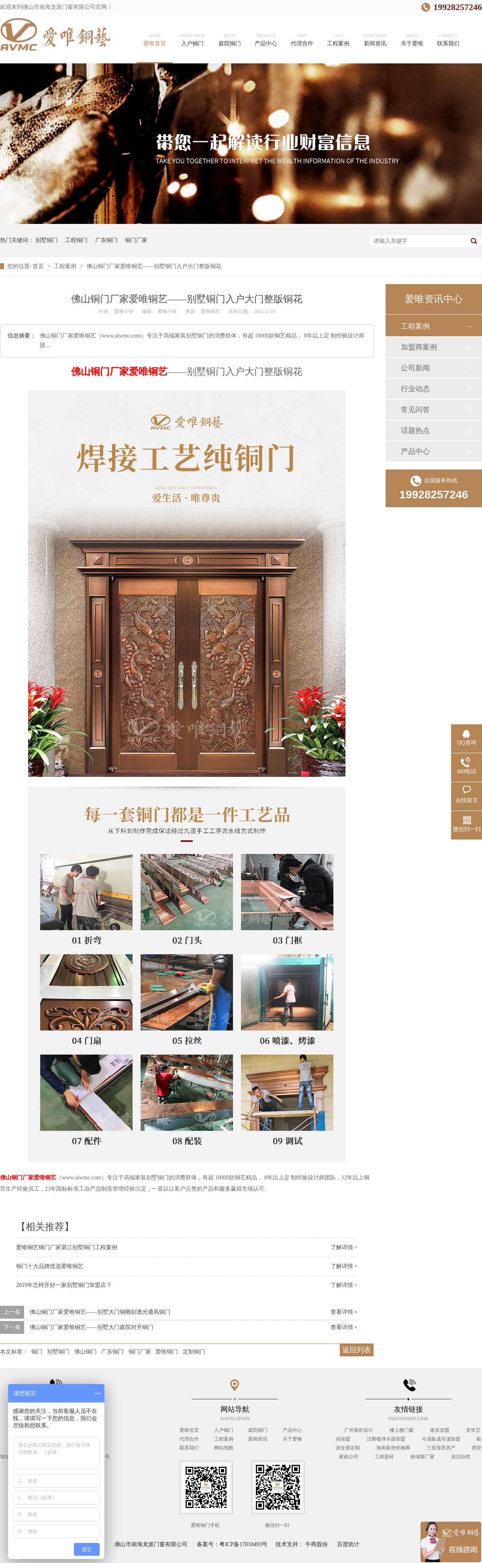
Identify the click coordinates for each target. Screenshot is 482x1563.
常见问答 (415, 410)
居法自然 (460, 1456)
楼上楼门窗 (402, 1430)
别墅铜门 (46, 240)
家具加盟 (440, 1430)
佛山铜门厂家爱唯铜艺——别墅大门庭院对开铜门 (91, 1327)
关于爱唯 (292, 1439)
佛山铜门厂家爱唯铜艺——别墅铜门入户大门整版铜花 (153, 266)
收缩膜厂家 (423, 1456)
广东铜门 (106, 240)
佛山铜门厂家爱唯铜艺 (119, 371)
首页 (39, 266)
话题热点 (415, 431)
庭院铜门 (258, 1430)
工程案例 (66, 266)
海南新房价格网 (393, 1448)
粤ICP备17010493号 (243, 1544)
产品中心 (415, 451)
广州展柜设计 (359, 1430)
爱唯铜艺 (211, 311)
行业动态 (415, 389)
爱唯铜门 (166, 1352)
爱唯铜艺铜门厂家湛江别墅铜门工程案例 (66, 1247)
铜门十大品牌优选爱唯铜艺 (50, 1266)
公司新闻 (415, 368)
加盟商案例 (419, 347)
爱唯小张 (124, 311)
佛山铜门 (85, 1352)
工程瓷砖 (385, 1456)
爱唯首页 (189, 1430)
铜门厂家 (136, 240)
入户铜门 (223, 1430)
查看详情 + (344, 1312)
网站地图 (223, 1448)
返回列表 (356, 1350)
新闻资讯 (258, 1439)
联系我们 (189, 1448)
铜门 (37, 1352)
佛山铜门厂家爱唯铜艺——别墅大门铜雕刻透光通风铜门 (100, 1312)
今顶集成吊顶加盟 (442, 1439)
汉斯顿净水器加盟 (386, 1439)
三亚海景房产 (442, 1448)
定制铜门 (194, 1352)
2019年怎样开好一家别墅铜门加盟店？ (64, 1285)
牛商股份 (316, 1544)
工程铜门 (76, 240)
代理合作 (189, 1439)
